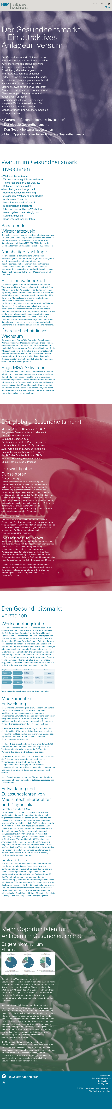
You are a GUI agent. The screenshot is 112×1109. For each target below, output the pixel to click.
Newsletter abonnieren (23, 1077)
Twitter (109, 4)
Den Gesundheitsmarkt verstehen (27, 129)
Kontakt (103, 4)
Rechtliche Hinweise (101, 1078)
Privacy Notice (104, 1084)
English (95, 4)
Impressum (105, 1076)
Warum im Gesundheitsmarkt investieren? (33, 119)
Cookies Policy (104, 1081)
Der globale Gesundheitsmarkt (25, 124)
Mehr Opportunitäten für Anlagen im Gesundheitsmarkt (43, 134)
